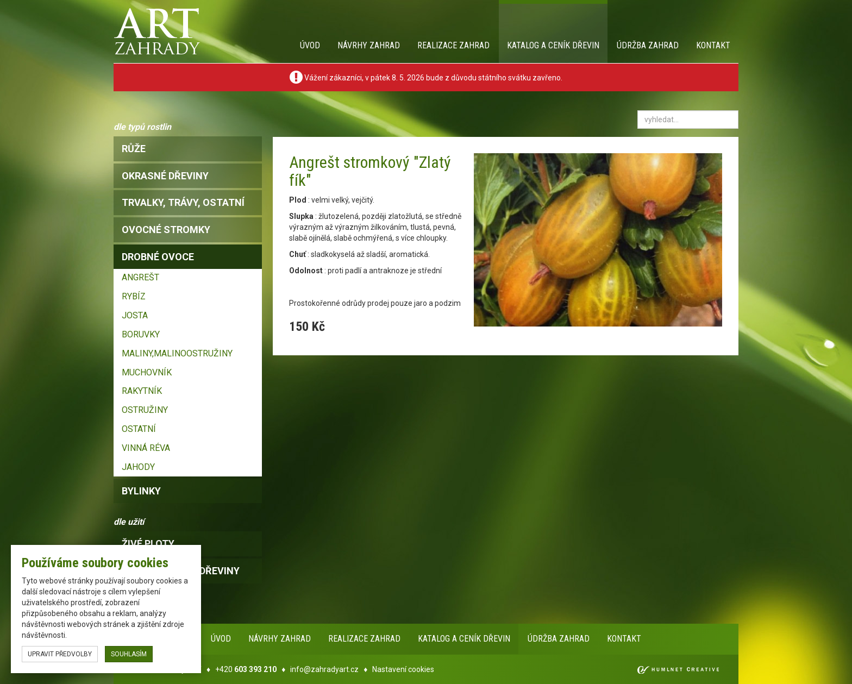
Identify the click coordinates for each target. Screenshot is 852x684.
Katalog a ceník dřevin (553, 45)
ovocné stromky (166, 229)
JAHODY (138, 467)
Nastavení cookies (403, 669)
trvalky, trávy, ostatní (183, 202)
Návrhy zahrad (368, 45)
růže (134, 148)
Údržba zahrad (648, 45)
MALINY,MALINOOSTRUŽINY (177, 353)
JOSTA (135, 315)
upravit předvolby (60, 654)
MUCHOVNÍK (147, 372)
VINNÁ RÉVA (146, 448)
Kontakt (713, 45)
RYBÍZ (134, 296)
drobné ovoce (158, 256)
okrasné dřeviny (165, 175)
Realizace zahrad (453, 45)
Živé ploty (148, 543)
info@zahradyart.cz (324, 669)
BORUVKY (141, 334)
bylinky (141, 491)
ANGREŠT (140, 277)
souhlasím (129, 654)
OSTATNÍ (139, 429)
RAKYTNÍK (142, 391)
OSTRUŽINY (145, 410)
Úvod (310, 45)
